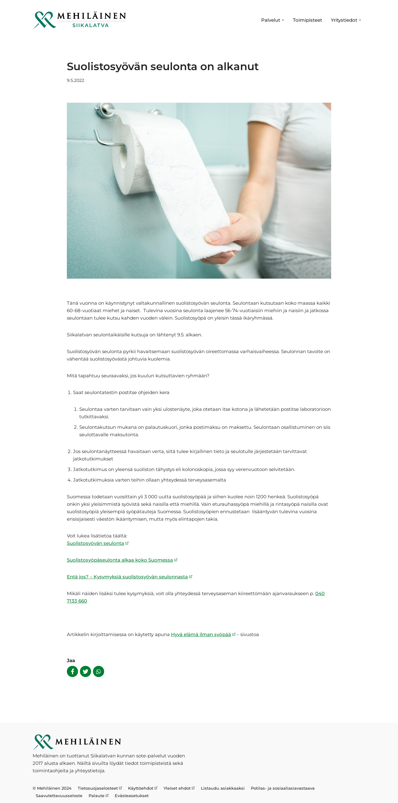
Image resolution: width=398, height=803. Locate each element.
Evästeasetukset (132, 795)
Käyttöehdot (140, 788)
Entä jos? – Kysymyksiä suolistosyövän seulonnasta (127, 577)
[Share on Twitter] (85, 671)
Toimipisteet (307, 20)
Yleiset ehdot (177, 788)
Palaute (96, 795)
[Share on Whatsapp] (98, 671)
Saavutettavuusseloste (59, 795)
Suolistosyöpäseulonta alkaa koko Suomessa (120, 560)
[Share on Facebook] (72, 671)
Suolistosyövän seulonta (95, 543)
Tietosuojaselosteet (98, 788)
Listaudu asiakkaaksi (223, 788)
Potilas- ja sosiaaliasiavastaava (283, 788)
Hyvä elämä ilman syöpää (201, 634)
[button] (283, 20)
